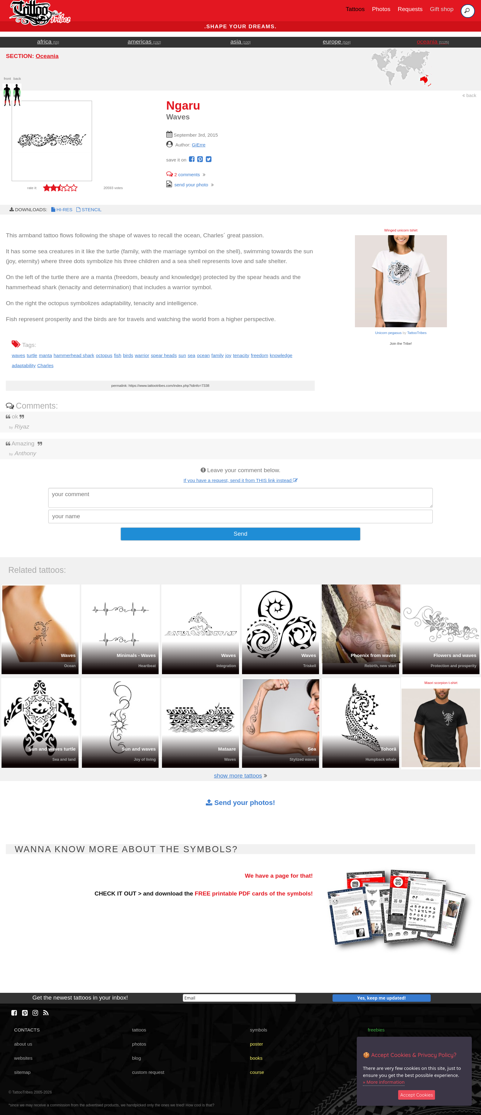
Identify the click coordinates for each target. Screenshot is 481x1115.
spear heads (164, 355)
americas (144, 41)
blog (136, 1058)
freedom (259, 355)
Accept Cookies (416, 1095)
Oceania (47, 56)
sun (182, 355)
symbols (258, 1029)
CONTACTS (27, 1029)
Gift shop (442, 9)
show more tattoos (238, 775)
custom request (148, 1072)
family (217, 355)
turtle (32, 355)
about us (23, 1044)
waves (18, 355)
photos (139, 1044)
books (256, 1058)
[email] (239, 998)
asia (240, 41)
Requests (410, 9)
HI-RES (61, 209)
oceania (433, 41)
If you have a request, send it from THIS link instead (240, 480)
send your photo (187, 184)
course (257, 1072)
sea (191, 355)
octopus (104, 355)
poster (256, 1044)
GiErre (198, 144)
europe (337, 41)
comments (183, 174)
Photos (381, 9)
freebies (376, 1029)
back (469, 95)
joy (228, 355)
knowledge (281, 355)
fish (117, 355)
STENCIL (88, 209)
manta (45, 355)
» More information (384, 1082)
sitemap (22, 1072)
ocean (203, 355)
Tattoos (355, 9)
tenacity (241, 355)
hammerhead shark (74, 355)
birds (128, 355)
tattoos (139, 1029)
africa (48, 41)
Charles (45, 365)
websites (23, 1058)
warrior (142, 355)
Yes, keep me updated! (381, 998)
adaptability (24, 365)
